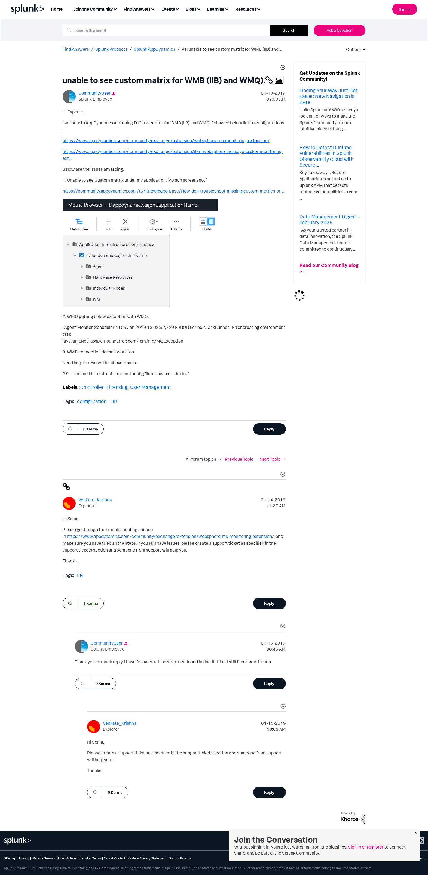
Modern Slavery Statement (147, 858)
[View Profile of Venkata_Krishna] (95, 499)
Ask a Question (339, 30)
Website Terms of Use (48, 858)
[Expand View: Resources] (258, 8)
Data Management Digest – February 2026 (329, 220)
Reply (269, 429)
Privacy (24, 858)
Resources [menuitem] (246, 9)
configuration (91, 401)
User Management (150, 387)
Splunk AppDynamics (154, 49)
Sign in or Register (366, 847)
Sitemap (10, 858)
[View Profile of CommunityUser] (94, 93)
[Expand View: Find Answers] (153, 8)
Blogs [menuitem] (191, 9)
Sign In (405, 9)
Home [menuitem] (57, 9)
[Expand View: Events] (177, 8)
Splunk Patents (180, 858)
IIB (114, 401)
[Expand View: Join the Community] (115, 8)
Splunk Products (111, 49)
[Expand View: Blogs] (198, 8)
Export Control (114, 858)
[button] (282, 68)
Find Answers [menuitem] (137, 9)
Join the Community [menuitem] (93, 9)
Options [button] (352, 49)
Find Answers (76, 49)
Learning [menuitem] (216, 9)
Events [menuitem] (168, 9)
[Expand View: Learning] (227, 8)
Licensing (116, 387)
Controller (93, 387)
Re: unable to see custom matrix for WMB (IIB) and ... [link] (232, 49)
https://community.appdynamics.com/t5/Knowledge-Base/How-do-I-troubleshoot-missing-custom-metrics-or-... (173, 191)
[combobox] (166, 30)
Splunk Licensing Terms (83, 858)
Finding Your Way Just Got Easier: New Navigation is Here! (328, 96)
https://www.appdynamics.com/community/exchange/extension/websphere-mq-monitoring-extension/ (166, 140)
